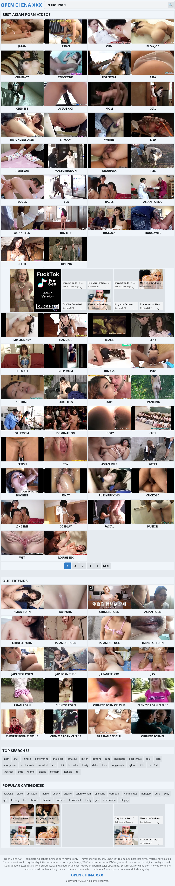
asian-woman (83, 793)
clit (77, 771)
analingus (119, 758)
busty (85, 765)
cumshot (43, 765)
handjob (146, 793)
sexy (166, 793)
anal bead (58, 758)
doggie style (117, 765)
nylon (132, 765)
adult (148, 758)
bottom (96, 758)
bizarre (68, 793)
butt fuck (154, 765)
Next (106, 565)
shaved (34, 800)
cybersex (8, 771)
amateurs (32, 793)
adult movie (27, 765)
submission (109, 800)
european (114, 793)
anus (20, 771)
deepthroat (135, 758)
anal (16, 758)
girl (5, 800)
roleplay (124, 800)
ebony (56, 793)
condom (54, 771)
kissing (15, 800)
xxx (54, 765)
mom (6, 758)
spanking (100, 793)
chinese (26, 758)
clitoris (42, 771)
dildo (142, 765)
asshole (68, 771)
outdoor (60, 800)
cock (158, 758)
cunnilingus (130, 793)
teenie (45, 793)
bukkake (73, 765)
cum (107, 758)
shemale (47, 800)
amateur (72, 758)
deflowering (42, 758)
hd (24, 800)
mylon (84, 758)
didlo (95, 765)
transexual (75, 800)
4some (31, 771)
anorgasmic (10, 765)
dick (62, 765)
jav (97, 800)
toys (104, 765)
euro (157, 793)
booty (88, 800)
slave (20, 793)
